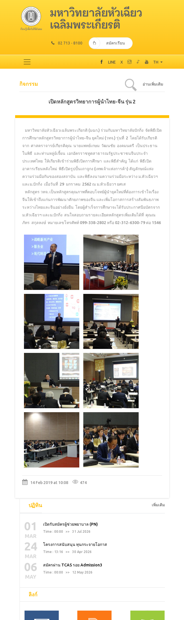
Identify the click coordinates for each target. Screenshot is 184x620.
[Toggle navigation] (27, 61)
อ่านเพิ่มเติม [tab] (153, 84)
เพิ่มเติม (158, 338)
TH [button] (156, 62)
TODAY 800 (92, 617)
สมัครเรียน (107, 43)
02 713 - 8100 (66, 43)
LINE (112, 62)
